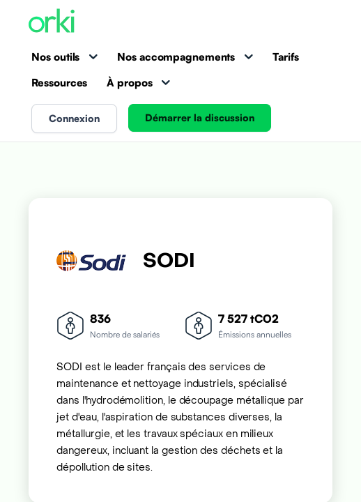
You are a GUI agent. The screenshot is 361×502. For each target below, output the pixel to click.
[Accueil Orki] (52, 22)
